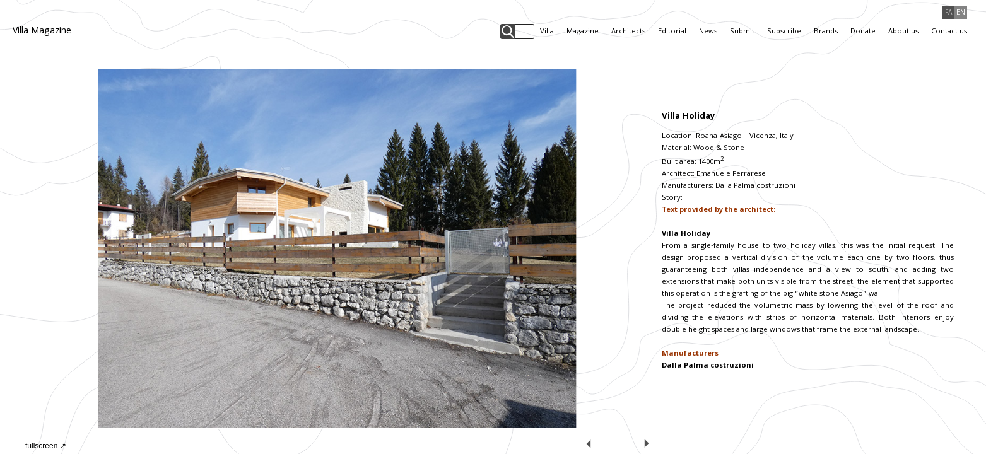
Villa (547, 32)
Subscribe (784, 32)
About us (903, 32)
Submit (742, 32)
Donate (863, 32)
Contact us (949, 32)
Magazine (582, 32)
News (708, 32)
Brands (826, 32)
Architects (628, 32)
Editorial (672, 32)
